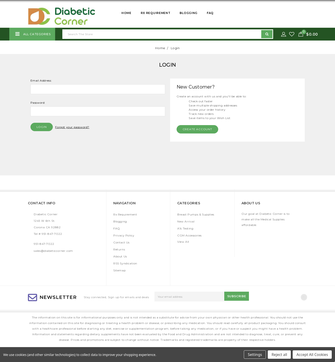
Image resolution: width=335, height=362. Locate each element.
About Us (120, 256)
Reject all (279, 354)
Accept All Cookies (312, 354)
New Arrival (186, 221)
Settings (255, 354)
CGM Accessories (189, 235)
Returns (119, 249)
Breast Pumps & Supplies (195, 214)
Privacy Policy (123, 235)
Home (126, 13)
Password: (37, 102)
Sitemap (119, 270)
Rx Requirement (156, 13)
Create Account (197, 129)
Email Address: (41, 80)
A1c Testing (185, 228)
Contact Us (121, 242)
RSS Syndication (125, 263)
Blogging (189, 13)
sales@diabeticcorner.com (53, 251)
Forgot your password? (72, 127)
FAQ (210, 13)
